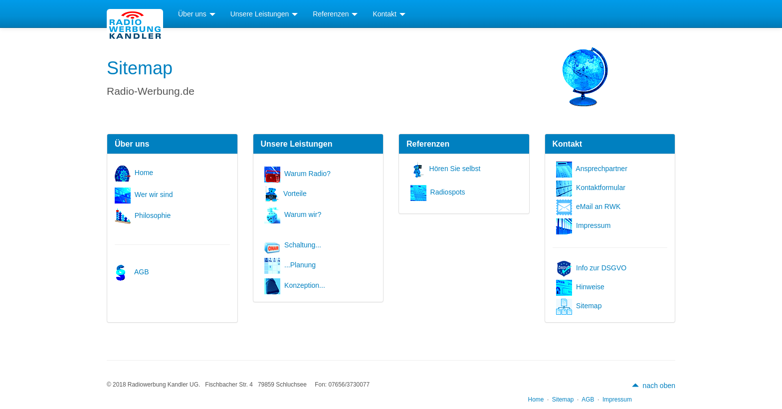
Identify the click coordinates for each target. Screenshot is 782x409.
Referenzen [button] (335, 14)
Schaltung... (294, 245)
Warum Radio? (299, 174)
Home (136, 173)
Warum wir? (294, 214)
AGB (134, 272)
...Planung (292, 265)
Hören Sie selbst (447, 169)
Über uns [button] (196, 14)
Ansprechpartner (593, 169)
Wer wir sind (146, 195)
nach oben (653, 386)
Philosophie (145, 215)
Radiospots (439, 192)
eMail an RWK (590, 206)
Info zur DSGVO (593, 268)
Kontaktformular (592, 188)
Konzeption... (296, 285)
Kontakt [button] (389, 14)
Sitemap (580, 306)
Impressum (585, 225)
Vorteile (287, 194)
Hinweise (582, 287)
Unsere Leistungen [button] (264, 14)
